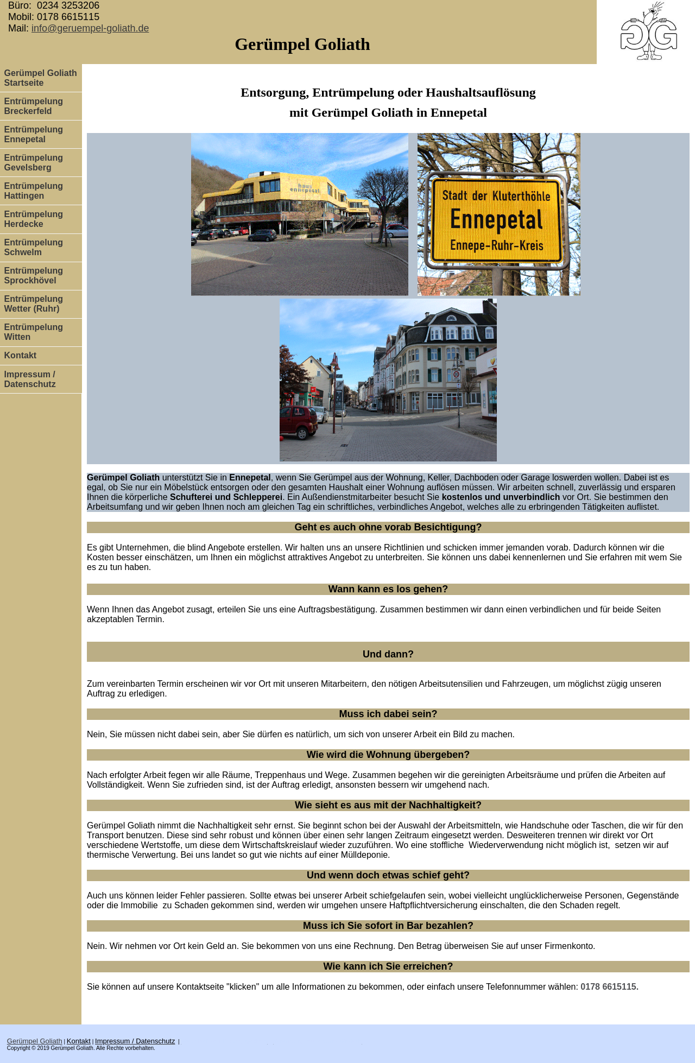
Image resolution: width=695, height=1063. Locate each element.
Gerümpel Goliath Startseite (40, 77)
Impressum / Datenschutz (30, 379)
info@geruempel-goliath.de (90, 28)
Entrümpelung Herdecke (33, 219)
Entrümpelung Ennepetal (33, 134)
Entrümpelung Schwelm (33, 247)
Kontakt (20, 355)
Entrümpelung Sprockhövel (33, 275)
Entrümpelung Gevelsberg (33, 162)
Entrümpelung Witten (33, 331)
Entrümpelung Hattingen (33, 190)
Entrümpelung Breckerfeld (33, 106)
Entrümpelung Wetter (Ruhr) (33, 303)
